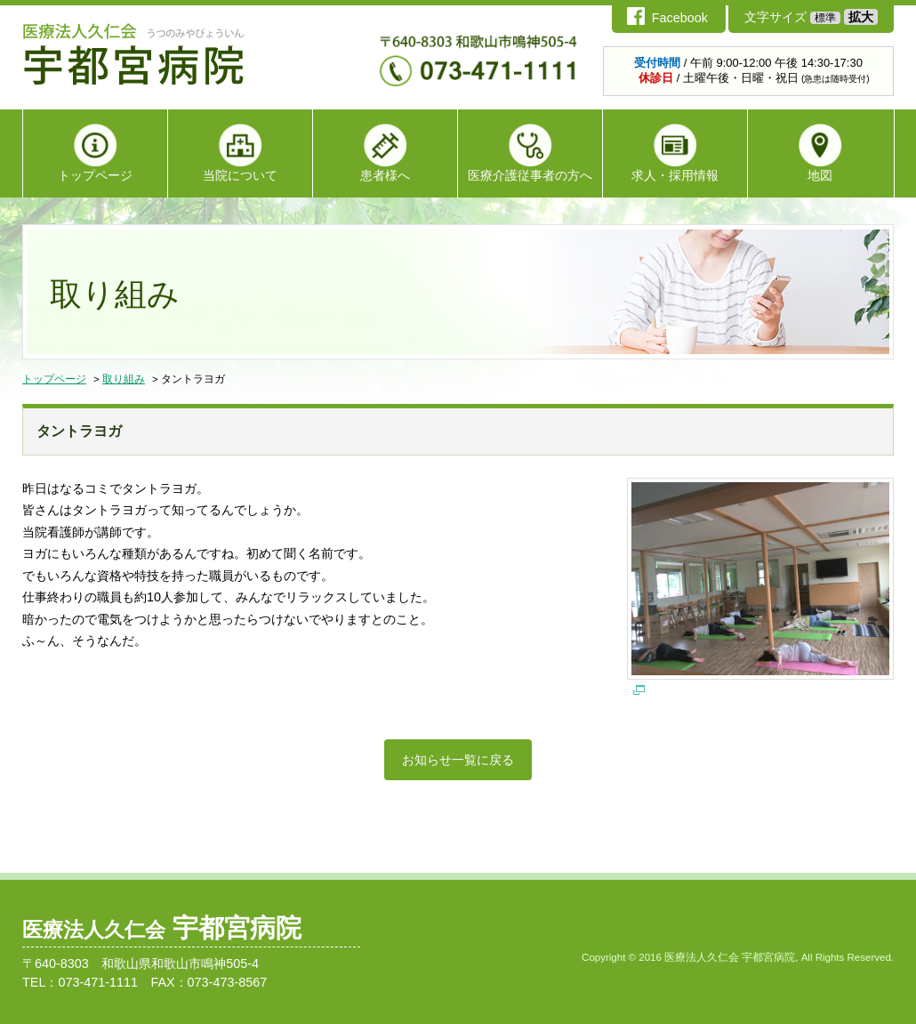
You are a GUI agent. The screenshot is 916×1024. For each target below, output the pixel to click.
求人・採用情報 (675, 152)
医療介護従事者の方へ (530, 152)
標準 (825, 17)
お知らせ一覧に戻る (458, 760)
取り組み (123, 379)
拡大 (860, 17)
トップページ (95, 152)
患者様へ (385, 152)
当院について (240, 152)
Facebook (680, 18)
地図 (820, 152)
